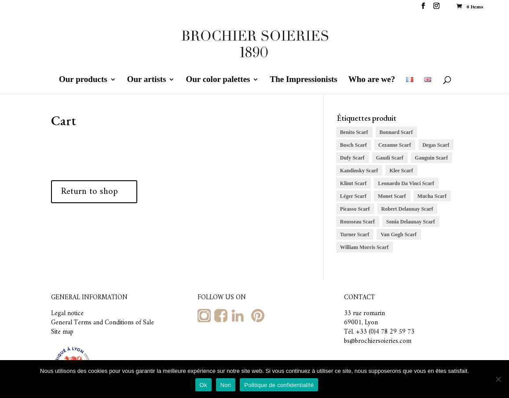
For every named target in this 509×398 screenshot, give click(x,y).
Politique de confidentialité (279, 385)
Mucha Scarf (432, 196)
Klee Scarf (401, 170)
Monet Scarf (392, 196)
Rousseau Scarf (357, 222)
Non (225, 385)
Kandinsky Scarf (359, 170)
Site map (62, 332)
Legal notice (67, 314)
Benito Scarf (354, 132)
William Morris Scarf (364, 247)
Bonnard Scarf (396, 132)
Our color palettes (218, 80)
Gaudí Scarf (389, 158)
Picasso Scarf (355, 209)
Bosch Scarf (353, 145)
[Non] (498, 379)
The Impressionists (303, 80)
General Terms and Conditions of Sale (102, 323)
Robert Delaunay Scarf (407, 209)
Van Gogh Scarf (399, 234)
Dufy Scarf (352, 158)
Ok (203, 385)
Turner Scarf (354, 234)
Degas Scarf (435, 145)
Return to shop (89, 191)
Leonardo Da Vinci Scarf (406, 183)
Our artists (146, 80)
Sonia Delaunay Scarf (410, 222)
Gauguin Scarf (431, 158)
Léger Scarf (353, 196)
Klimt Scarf (353, 183)
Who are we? (371, 80)
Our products (83, 80)
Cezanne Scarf (394, 145)
